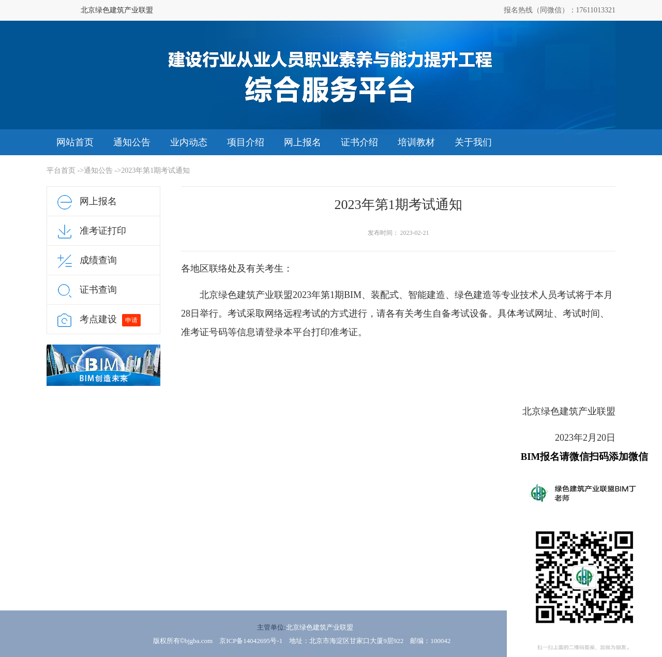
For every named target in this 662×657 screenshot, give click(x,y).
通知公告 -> (102, 170)
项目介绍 (245, 142)
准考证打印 (103, 231)
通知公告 (132, 142)
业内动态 (188, 142)
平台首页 (61, 170)
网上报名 (302, 142)
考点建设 (98, 319)
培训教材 (416, 142)
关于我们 (473, 142)
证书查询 (98, 290)
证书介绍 (359, 142)
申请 (131, 320)
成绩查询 (98, 260)
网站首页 (75, 142)
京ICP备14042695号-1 (250, 641)
